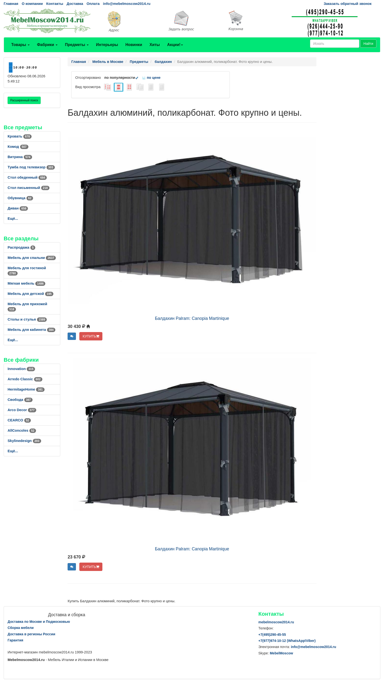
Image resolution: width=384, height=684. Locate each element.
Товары (20, 45)
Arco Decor (22, 410)
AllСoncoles (22, 430)
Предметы (77, 45)
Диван (18, 208)
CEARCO (19, 420)
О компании (32, 4)
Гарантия (15, 640)
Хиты (154, 45)
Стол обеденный (27, 177)
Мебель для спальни (32, 258)
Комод (18, 147)
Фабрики (47, 45)
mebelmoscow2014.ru (276, 622)
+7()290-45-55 (272, 635)
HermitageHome (26, 389)
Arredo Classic (25, 379)
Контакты (54, 4)
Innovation (21, 369)
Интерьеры (107, 45)
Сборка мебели (21, 628)
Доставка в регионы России (31, 634)
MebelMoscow (281, 653)
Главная (11, 4)
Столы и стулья (27, 319)
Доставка (75, 4)
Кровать (20, 136)
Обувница (20, 198)
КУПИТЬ (91, 336)
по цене (151, 78)
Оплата (92, 4)
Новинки (133, 45)
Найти (368, 44)
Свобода (20, 400)
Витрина (20, 157)
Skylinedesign (24, 441)
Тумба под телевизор (31, 167)
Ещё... (13, 218)
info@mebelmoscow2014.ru (126, 4)
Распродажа (21, 247)
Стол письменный (28, 188)
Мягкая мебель (26, 283)
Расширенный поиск (24, 100)
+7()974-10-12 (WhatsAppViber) (287, 641)
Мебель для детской (30, 294)
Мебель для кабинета (31, 330)
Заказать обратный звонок (348, 4)
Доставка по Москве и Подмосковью (39, 622)
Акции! (175, 45)
